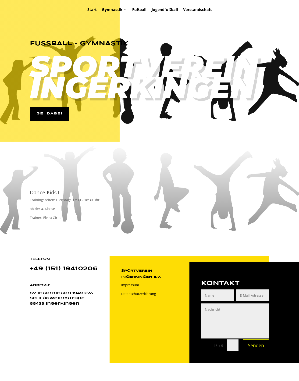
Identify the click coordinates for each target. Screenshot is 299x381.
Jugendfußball (165, 10)
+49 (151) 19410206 (64, 268)
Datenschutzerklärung (138, 294)
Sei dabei (49, 113)
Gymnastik (112, 10)
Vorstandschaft (197, 10)
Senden (256, 345)
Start (92, 10)
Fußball (139, 10)
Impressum (130, 285)
